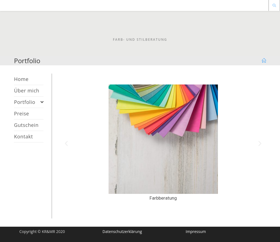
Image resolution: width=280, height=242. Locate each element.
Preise (21, 113)
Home (21, 79)
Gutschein (26, 125)
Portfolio (28, 102)
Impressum (196, 231)
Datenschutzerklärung (122, 231)
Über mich (26, 90)
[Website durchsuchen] (274, 6)
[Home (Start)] (264, 61)
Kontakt (23, 136)
